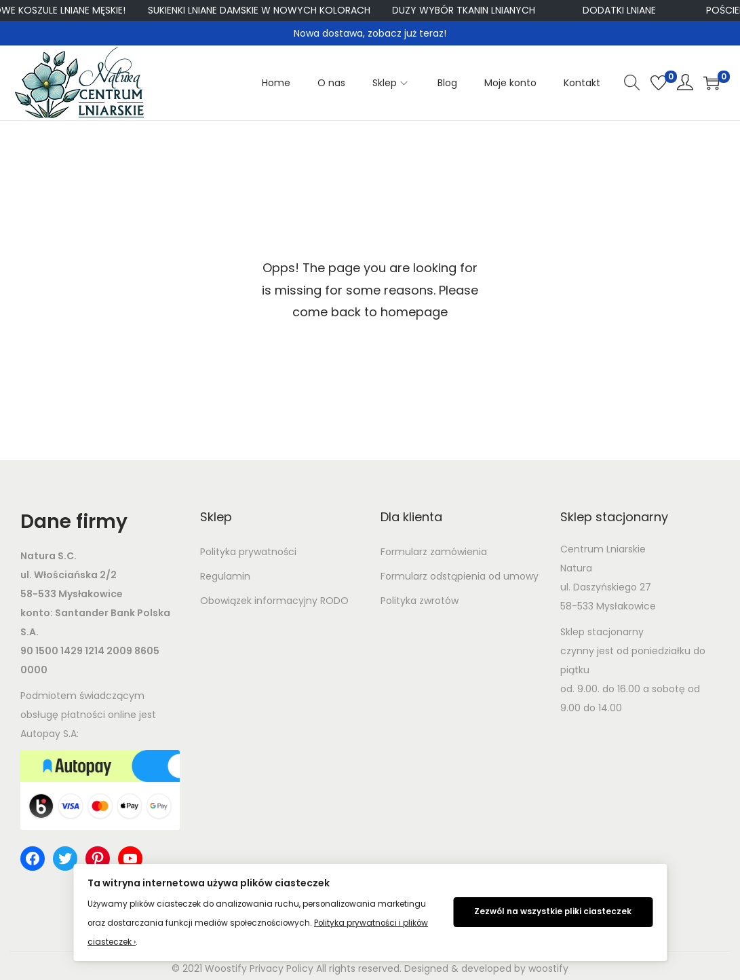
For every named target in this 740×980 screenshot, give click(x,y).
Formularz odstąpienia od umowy (460, 576)
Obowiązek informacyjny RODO (274, 600)
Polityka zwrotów (420, 600)
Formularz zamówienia (434, 552)
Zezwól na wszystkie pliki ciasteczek (552, 911)
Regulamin (225, 576)
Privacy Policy (281, 968)
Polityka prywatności (248, 552)
